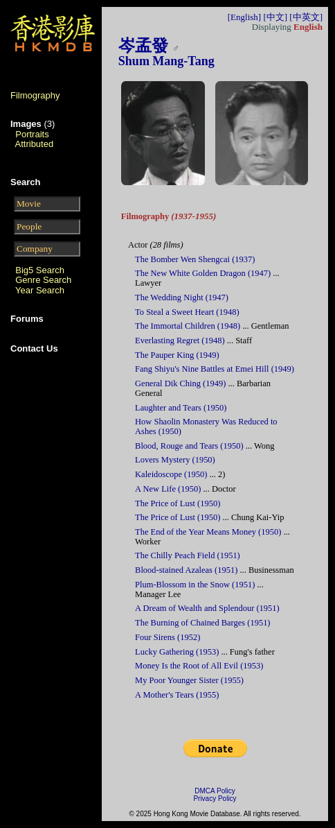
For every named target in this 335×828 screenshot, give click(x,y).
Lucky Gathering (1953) (177, 652)
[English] (244, 17)
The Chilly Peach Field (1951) (187, 555)
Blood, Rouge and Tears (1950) (189, 446)
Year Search (39, 290)
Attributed (34, 144)
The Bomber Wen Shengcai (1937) (195, 259)
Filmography (35, 95)
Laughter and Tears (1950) (180, 408)
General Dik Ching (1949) (180, 383)
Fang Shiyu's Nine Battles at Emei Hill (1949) (214, 369)
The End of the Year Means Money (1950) (208, 532)
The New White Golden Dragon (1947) (203, 273)
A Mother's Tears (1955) (177, 695)
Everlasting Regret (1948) (180, 340)
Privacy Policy (214, 798)
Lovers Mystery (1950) (175, 460)
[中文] (275, 17)
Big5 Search (39, 270)
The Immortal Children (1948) (187, 326)
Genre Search (43, 280)
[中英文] (306, 17)
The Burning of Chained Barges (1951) (202, 623)
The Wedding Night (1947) (181, 297)
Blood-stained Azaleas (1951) (186, 570)
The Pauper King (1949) (177, 355)
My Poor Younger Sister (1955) (189, 680)
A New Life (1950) (168, 489)
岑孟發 (143, 46)
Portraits (31, 134)
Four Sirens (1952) (167, 637)
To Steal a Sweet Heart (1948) (187, 312)
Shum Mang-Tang (166, 61)
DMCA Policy (214, 791)
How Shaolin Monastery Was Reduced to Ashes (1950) (206, 426)
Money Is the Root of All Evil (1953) (199, 666)
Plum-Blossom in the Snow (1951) (195, 584)
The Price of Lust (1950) (177, 503)
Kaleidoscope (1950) (171, 474)
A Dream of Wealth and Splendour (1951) (207, 608)
